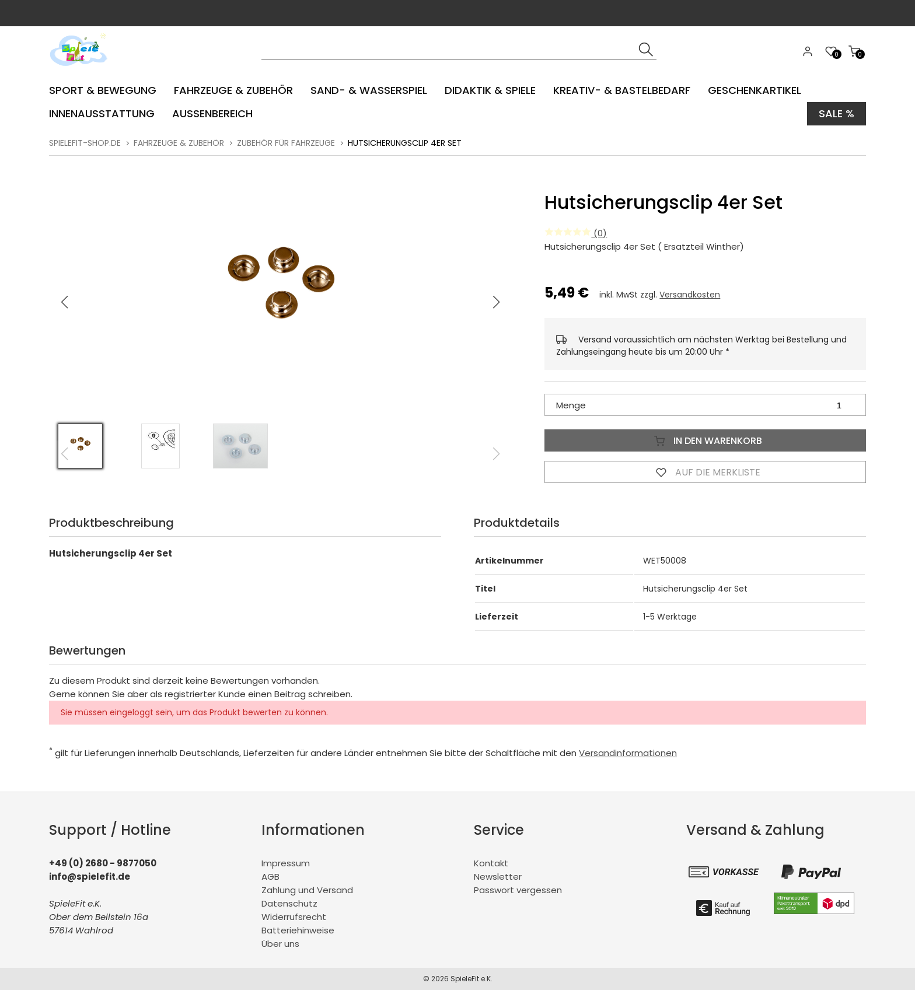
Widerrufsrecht (293, 917)
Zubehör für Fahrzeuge (286, 143)
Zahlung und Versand (307, 890)
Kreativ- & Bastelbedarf (621, 90)
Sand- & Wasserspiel (368, 90)
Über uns (280, 943)
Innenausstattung (102, 113)
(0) (575, 233)
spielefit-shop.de (85, 143)
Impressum (285, 863)
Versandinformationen (628, 753)
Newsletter (498, 876)
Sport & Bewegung (102, 90)
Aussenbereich (212, 113)
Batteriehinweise (297, 930)
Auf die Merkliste (705, 472)
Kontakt (491, 863)
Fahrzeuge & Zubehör (233, 90)
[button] (497, 302)
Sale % (836, 113)
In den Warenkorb (705, 440)
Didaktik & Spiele (490, 90)
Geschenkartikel (754, 90)
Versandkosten (689, 294)
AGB (270, 876)
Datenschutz (289, 903)
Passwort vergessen (518, 890)
